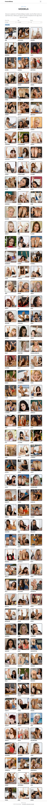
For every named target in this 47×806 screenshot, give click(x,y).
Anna (6, 99)
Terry (19, 725)
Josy (32, 323)
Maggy (7, 502)
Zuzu (32, 800)
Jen (6, 293)
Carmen (7, 144)
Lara (32, 397)
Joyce (6, 338)
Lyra (19, 487)
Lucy (32, 472)
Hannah (7, 263)
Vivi (32, 785)
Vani (32, 755)
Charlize (20, 159)
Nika (32, 576)
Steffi (32, 695)
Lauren (7, 412)
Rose (19, 621)
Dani (32, 189)
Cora (19, 189)
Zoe (19, 800)
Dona (19, 219)
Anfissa (33, 70)
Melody (33, 532)
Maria (7, 517)
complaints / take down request (28, 804)
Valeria (7, 755)
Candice (20, 129)
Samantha (34, 651)
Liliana (20, 442)
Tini (32, 725)
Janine (33, 278)
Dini (32, 204)
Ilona (19, 263)
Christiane (21, 174)
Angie (19, 85)
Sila (6, 681)
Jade (6, 278)
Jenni (19, 293)
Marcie (33, 502)
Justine (20, 353)
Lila (32, 427)
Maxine (7, 532)
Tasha (32, 710)
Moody (33, 546)
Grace (32, 248)
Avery (7, 114)
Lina (32, 442)
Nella (7, 576)
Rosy (32, 621)
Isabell (33, 263)
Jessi (32, 293)
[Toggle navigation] (40, 1)
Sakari (7, 651)
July (6, 353)
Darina (7, 204)
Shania (33, 666)
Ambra (20, 70)
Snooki (33, 681)
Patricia (33, 591)
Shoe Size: (7, 20)
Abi (6, 40)
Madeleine (34, 487)
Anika (32, 85)
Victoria (20, 785)
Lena (19, 412)
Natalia (20, 561)
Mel (19, 532)
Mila (6, 546)
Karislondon (35, 353)
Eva (19, 234)
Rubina (7, 636)
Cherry (33, 159)
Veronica (34, 770)
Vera (19, 770)
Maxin (32, 517)
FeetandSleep (9, 1)
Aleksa (7, 55)
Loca (19, 457)
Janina (20, 278)
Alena (20, 55)
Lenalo (33, 412)
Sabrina (33, 636)
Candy (33, 129)
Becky (19, 114)
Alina (6, 70)
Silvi (19, 681)
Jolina (7, 323)
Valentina (34, 740)
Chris (6, 174)
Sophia (7, 695)
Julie (32, 338)
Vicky (6, 785)
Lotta (6, 472)
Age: (18, 20)
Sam (19, 651)
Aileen (33, 40)
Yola (6, 800)
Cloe (6, 189)
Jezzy (6, 308)
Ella (32, 219)
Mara (19, 502)
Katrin (7, 368)
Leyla (19, 427)
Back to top (23, 802)
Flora (32, 234)
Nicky (19, 576)
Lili (6, 442)
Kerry (32, 368)
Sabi (19, 636)
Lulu (6, 487)
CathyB (7, 159)
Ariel (19, 99)
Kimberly (21, 383)
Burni (7, 129)
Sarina (7, 666)
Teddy (7, 725)
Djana (7, 219)
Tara (19, 710)
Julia (19, 338)
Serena (20, 666)
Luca (19, 472)
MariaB (20, 517)
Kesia (6, 383)
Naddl (7, 561)
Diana (19, 204)
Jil (18, 308)
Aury (32, 99)
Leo (6, 427)
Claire (33, 174)
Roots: (31, 20)
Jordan (20, 323)
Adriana (20, 40)
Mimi (19, 546)
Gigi (6, 248)
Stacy (19, 695)
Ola (6, 591)
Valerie (20, 755)
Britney (33, 114)
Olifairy (20, 591)
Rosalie (7, 621)
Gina (19, 248)
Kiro (32, 383)
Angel (7, 85)
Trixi (19, 740)
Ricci (32, 606)
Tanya (7, 710)
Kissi (6, 397)
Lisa (6, 457)
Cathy (32, 144)
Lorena (33, 457)
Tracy (7, 740)
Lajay (19, 397)
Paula (7, 606)
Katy (19, 368)
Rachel (20, 606)
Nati (32, 561)
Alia (32, 55)
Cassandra (21, 144)
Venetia (7, 770)
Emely (7, 234)
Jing (32, 308)
